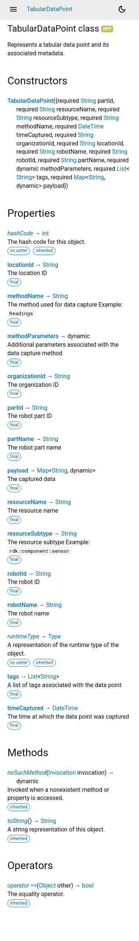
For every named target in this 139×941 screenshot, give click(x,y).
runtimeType (23, 636)
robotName (22, 604)
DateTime (91, 126)
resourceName (26, 502)
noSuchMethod (26, 772)
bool (87, 885)
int (45, 233)
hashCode (20, 233)
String (88, 100)
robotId (16, 573)
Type (54, 636)
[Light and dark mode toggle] (122, 9)
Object (47, 885)
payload (17, 470)
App (107, 29)
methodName (25, 296)
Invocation (62, 772)
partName (20, 438)
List (121, 168)
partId (15, 407)
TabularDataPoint (30, 100)
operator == (22, 885)
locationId (20, 264)
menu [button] (13, 9)
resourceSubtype (29, 533)
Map (80, 177)
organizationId (26, 376)
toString (17, 820)
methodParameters (33, 336)
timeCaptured (25, 708)
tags (13, 676)
